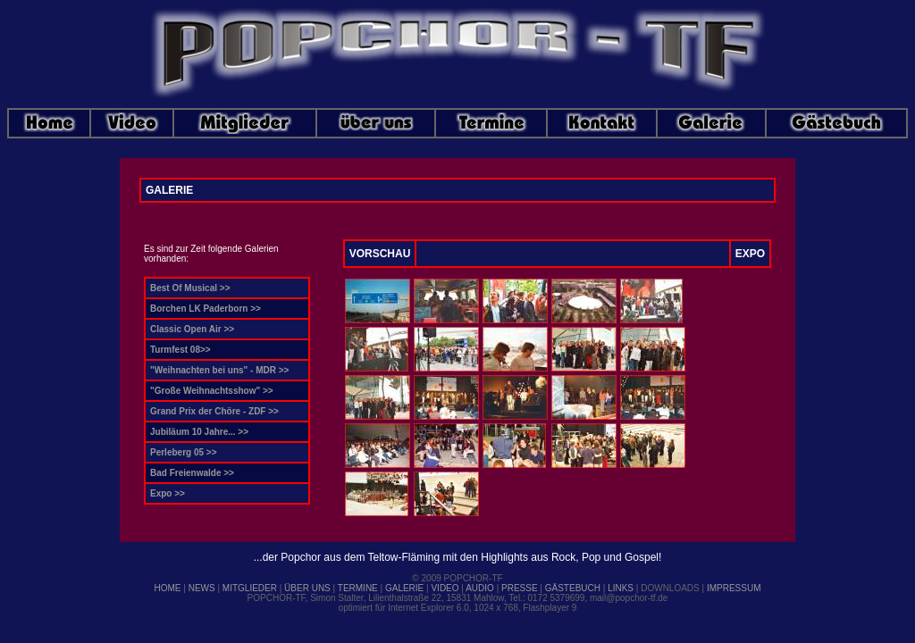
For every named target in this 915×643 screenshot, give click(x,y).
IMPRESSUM (734, 588)
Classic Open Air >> (192, 329)
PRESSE (519, 588)
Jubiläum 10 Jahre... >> (199, 432)
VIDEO (444, 588)
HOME (168, 588)
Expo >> (167, 493)
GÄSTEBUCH (572, 588)
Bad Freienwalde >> (192, 473)
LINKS (621, 588)
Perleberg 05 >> (183, 452)
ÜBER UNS (307, 588)
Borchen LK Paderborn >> (205, 308)
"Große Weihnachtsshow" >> (211, 391)
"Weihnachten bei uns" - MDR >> (219, 370)
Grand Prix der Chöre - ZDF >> (214, 411)
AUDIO (480, 588)
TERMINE (358, 588)
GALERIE (404, 588)
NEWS (202, 588)
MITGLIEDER (249, 588)
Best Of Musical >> (190, 288)
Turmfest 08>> (180, 350)
